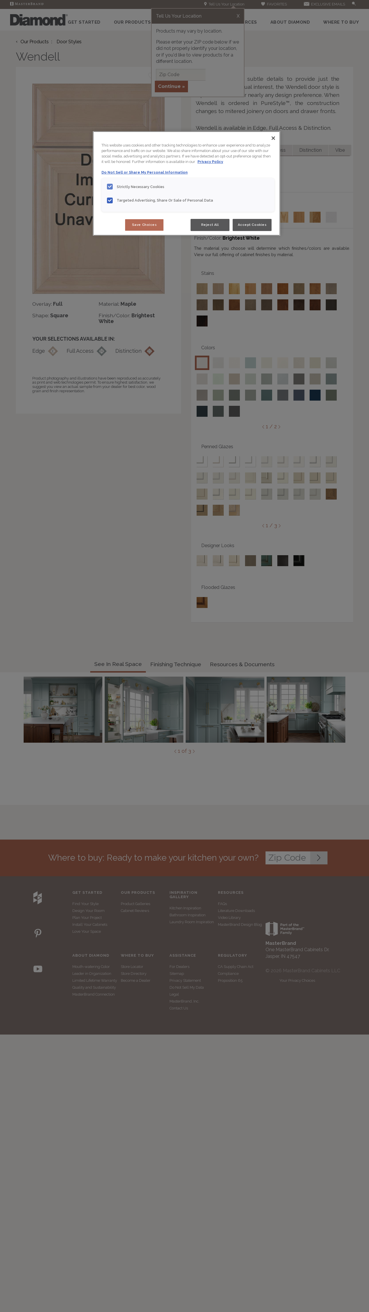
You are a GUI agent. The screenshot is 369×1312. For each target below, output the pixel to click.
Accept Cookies (252, 225)
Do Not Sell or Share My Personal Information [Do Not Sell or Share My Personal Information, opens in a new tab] (144, 172)
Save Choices (144, 225)
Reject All (210, 225)
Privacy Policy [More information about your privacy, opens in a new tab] (210, 161)
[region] (186, 183)
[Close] (273, 138)
